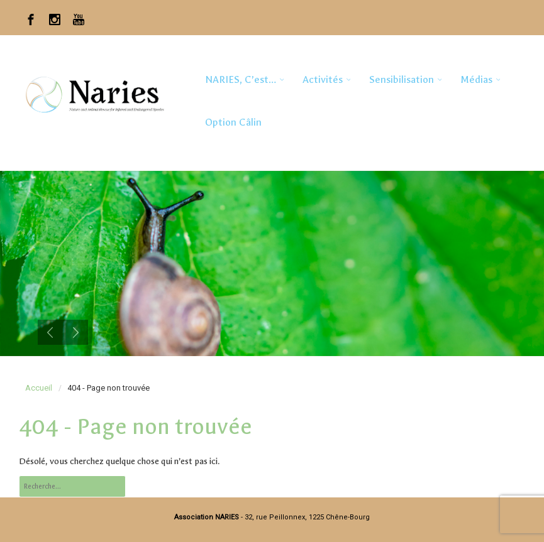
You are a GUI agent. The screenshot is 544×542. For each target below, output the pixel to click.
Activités (323, 79)
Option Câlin (233, 122)
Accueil (38, 388)
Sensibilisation (401, 79)
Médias (476, 79)
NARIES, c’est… (240, 79)
